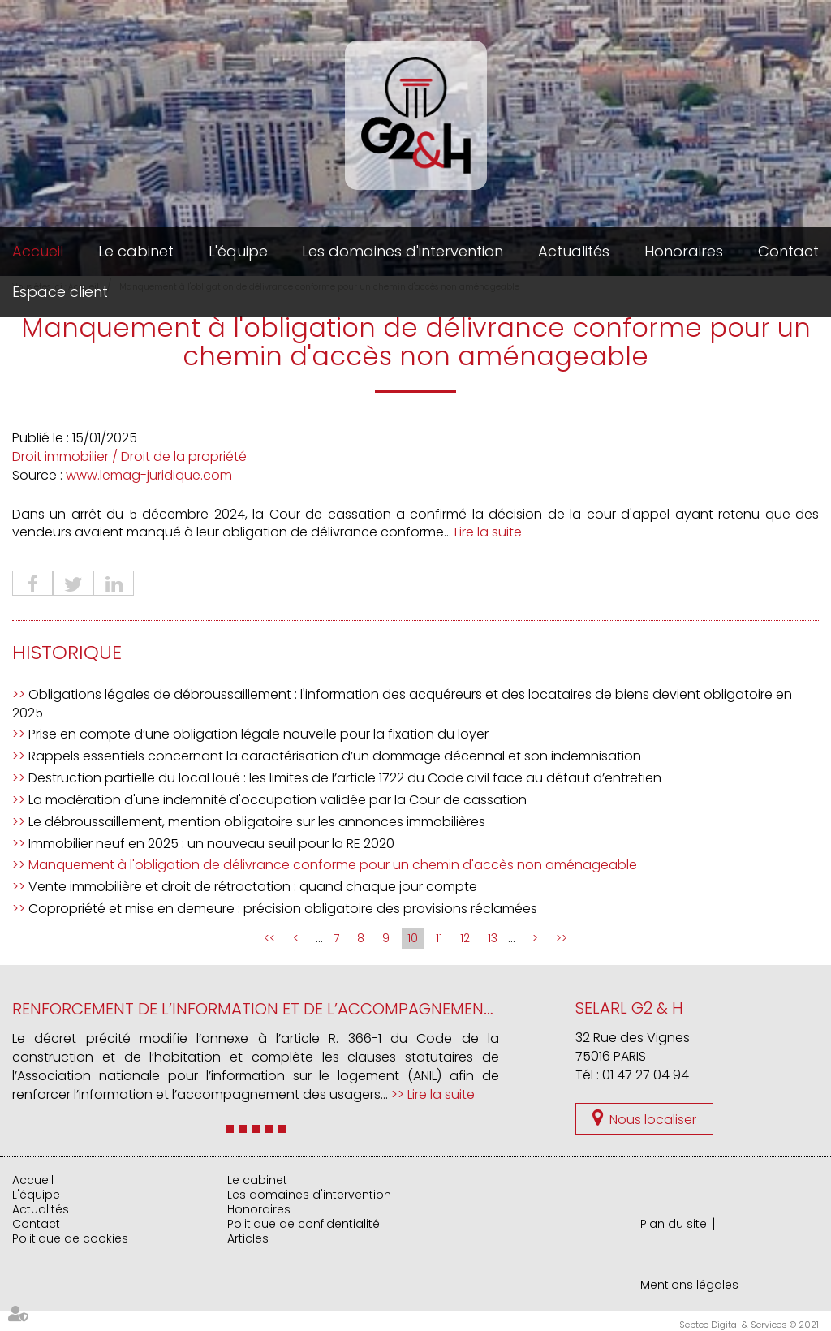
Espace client (60, 292)
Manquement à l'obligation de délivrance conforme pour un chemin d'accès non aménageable (332, 864)
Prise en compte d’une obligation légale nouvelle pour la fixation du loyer (258, 734)
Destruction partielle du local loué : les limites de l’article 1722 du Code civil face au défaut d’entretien (344, 778)
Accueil (37, 251)
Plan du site (673, 1224)
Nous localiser (652, 1119)
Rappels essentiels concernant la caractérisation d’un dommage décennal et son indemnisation (334, 756)
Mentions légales (689, 1285)
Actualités (573, 251)
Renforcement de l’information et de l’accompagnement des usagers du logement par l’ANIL (403, 1008)
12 (465, 938)
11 (439, 938)
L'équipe (238, 251)
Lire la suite (488, 532)
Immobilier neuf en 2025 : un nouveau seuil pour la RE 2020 (211, 843)
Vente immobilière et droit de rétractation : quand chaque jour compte (252, 886)
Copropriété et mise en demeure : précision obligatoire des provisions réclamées (282, 908)
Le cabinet (136, 251)
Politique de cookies (70, 1238)
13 (492, 938)
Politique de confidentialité (303, 1224)
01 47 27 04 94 (645, 1075)
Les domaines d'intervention (402, 251)
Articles (248, 1238)
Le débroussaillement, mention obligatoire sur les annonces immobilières (256, 821)
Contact (788, 251)
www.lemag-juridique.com (149, 475)
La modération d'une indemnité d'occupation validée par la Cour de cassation (277, 799)
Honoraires (683, 251)
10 (412, 938)
